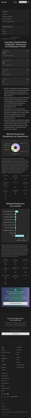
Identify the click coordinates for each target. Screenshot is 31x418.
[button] (28, 2)
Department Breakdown (7, 16)
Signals (3, 349)
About (18, 359)
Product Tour (4, 380)
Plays (3, 361)
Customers (19, 349)
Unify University (5, 375)
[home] (4, 2)
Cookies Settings (5, 409)
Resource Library (5, 378)
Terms (3, 403)
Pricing (18, 352)
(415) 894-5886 (14, 396)
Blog (18, 354)
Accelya (4, 31)
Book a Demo (23, 2)
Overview (5, 14)
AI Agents (4, 367)
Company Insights (5, 388)
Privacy (3, 406)
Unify (3, 414)
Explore (3, 385)
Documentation (5, 383)
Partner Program (20, 364)
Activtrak (4, 33)
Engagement (4, 358)
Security (18, 362)
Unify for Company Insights (8, 21)
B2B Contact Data (6, 352)
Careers (18, 357)
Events (3, 390)
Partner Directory (20, 367)
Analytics (4, 369)
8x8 (3, 29)
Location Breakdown (7, 18)
